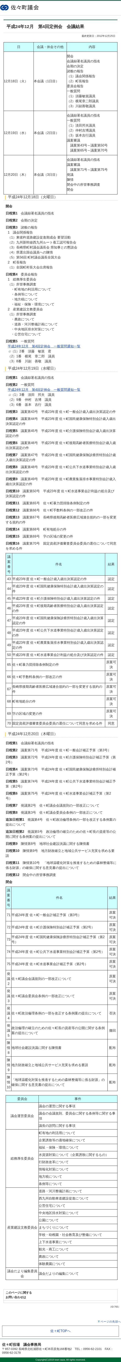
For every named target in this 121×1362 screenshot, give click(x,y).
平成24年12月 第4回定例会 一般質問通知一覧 (44, 346)
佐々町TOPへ (60, 1331)
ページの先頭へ (111, 1321)
